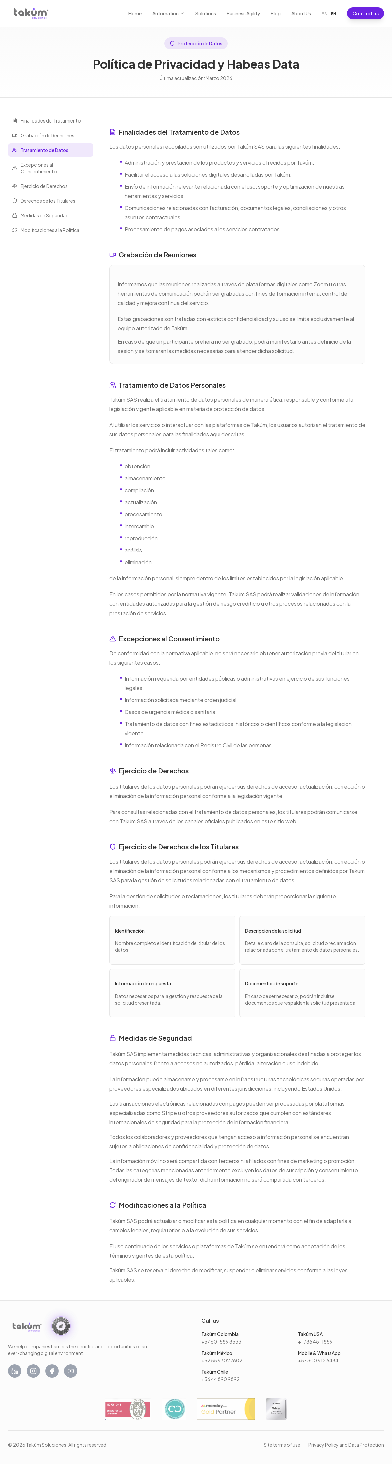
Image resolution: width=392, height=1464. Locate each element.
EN (333, 13)
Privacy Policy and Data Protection (346, 1445)
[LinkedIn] (14, 1371)
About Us (301, 13)
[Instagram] (33, 1371)
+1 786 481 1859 (315, 1341)
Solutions (205, 13)
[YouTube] (70, 1371)
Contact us (365, 13)
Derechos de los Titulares (43, 201)
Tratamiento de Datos (40, 150)
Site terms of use (282, 1445)
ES (324, 13)
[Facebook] (52, 1371)
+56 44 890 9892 (220, 1379)
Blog (276, 13)
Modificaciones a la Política (45, 230)
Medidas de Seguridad (40, 215)
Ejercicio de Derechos (40, 186)
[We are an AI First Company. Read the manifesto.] (61, 1326)
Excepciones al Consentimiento (34, 168)
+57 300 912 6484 (318, 1360)
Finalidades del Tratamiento (46, 120)
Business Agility (243, 13)
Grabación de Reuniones (43, 135)
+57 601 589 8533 (221, 1341)
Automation (168, 13)
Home (135, 13)
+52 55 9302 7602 (221, 1360)
